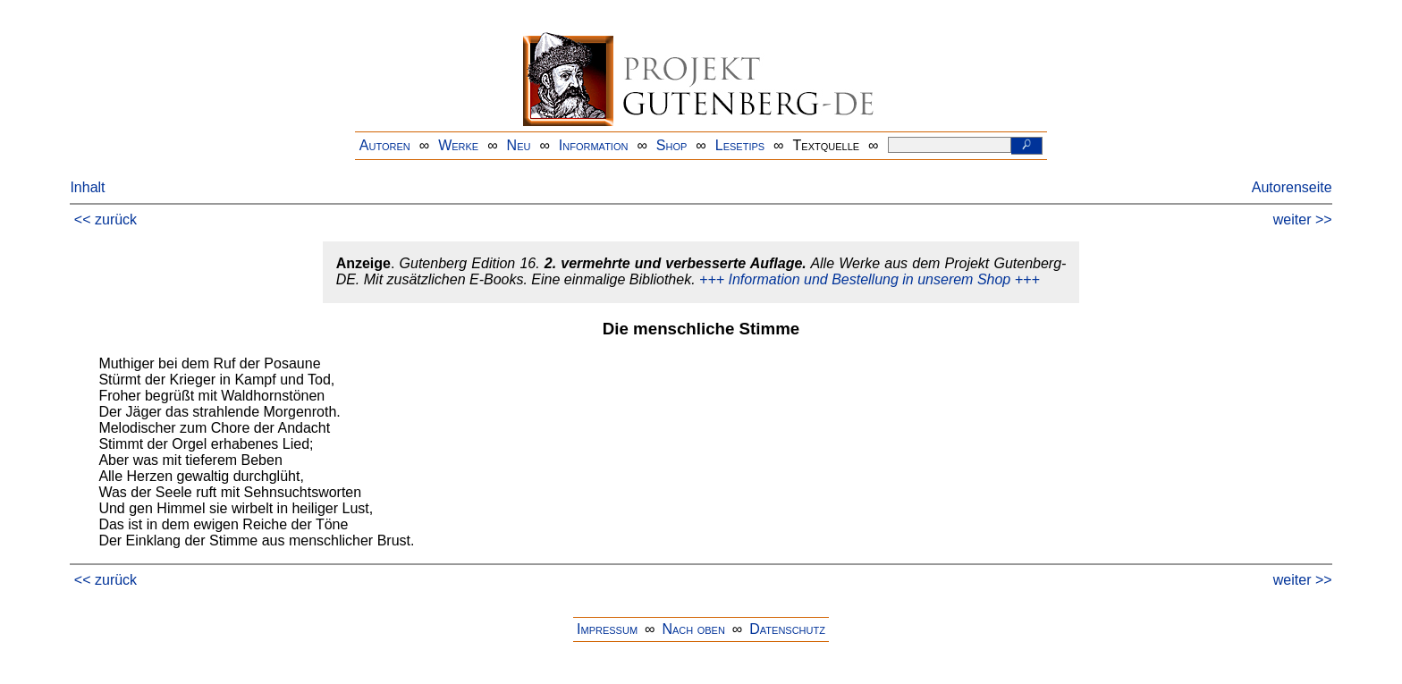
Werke (458, 145)
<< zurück (105, 219)
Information (594, 145)
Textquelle (826, 145)
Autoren (384, 145)
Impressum (607, 629)
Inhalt (87, 187)
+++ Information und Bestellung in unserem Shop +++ (869, 279)
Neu (519, 145)
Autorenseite (1292, 187)
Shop (672, 145)
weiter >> (1302, 219)
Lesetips (739, 145)
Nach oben (693, 629)
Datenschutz (787, 629)
